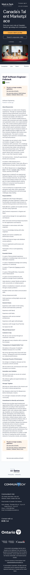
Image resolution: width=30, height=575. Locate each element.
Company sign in (22, 3)
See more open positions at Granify (15, 458)
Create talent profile (15, 33)
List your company (23, 6)
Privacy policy (11, 474)
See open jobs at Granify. (13, 91)
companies (4, 66)
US (10, 170)
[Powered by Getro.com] (15, 471)
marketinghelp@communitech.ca (15, 562)
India (18, 170)
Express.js (18, 267)
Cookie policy (18, 474)
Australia (13, 170)
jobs (11, 66)
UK (17, 171)
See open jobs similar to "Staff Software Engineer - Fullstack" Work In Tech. (16, 94)
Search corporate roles (15, 37)
